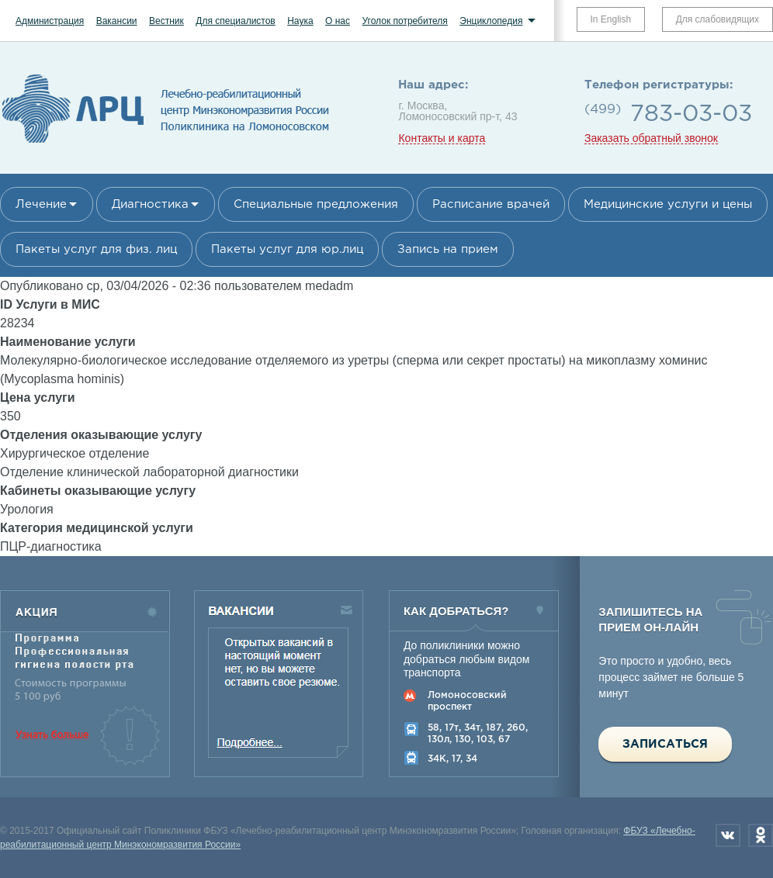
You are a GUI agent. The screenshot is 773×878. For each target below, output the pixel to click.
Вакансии (116, 21)
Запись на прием (447, 249)
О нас (337, 21)
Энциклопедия (490, 21)
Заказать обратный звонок (651, 138)
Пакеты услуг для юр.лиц (287, 249)
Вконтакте (728, 835)
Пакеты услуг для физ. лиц (96, 249)
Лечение (41, 204)
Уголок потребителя (404, 21)
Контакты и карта (441, 138)
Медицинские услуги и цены (668, 204)
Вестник (166, 21)
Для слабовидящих (717, 19)
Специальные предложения (316, 204)
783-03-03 (691, 114)
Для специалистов (236, 21)
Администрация (50, 21)
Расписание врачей (490, 204)
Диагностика (150, 204)
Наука (300, 21)
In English (611, 19)
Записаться (665, 744)
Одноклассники (760, 835)
